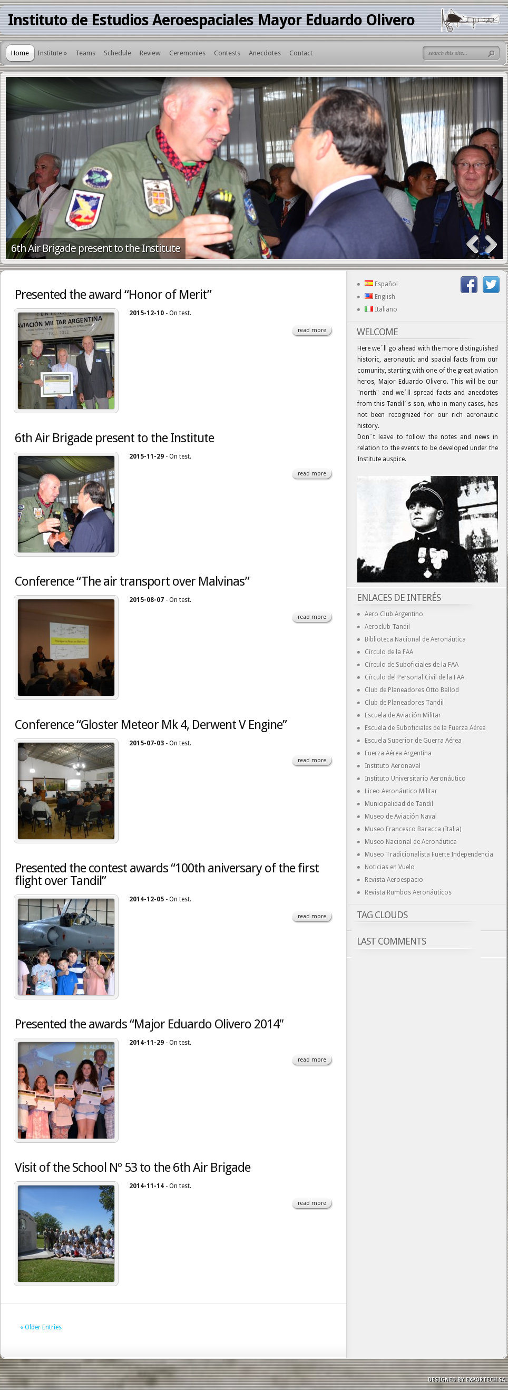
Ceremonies (187, 53)
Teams (85, 53)
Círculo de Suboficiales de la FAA (411, 664)
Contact (300, 53)
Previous (472, 244)
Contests (227, 53)
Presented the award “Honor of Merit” (113, 294)
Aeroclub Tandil (387, 626)
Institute (52, 53)
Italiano (381, 309)
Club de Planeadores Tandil (404, 702)
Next (491, 244)
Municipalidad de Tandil (399, 804)
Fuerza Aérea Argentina (398, 753)
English (380, 296)
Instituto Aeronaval (393, 766)
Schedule (117, 53)
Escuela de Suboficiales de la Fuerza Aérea (425, 728)
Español (381, 284)
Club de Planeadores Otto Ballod (412, 690)
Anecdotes (265, 53)
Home (20, 53)
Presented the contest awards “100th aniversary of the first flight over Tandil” (167, 874)
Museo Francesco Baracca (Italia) (413, 829)
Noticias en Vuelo (390, 867)
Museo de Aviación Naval (401, 816)
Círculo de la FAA (389, 652)
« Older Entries (41, 1327)
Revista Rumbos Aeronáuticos (408, 892)
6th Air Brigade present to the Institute (95, 248)
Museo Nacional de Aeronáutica (411, 841)
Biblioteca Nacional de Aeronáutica (415, 639)
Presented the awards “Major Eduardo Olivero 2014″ (149, 1024)
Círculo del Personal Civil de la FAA (414, 677)
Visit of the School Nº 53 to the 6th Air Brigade (132, 1167)
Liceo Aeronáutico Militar (401, 791)
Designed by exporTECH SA (466, 1380)
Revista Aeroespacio (394, 879)
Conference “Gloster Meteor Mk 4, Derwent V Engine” (151, 724)
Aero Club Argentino (394, 614)
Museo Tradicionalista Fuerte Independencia (429, 854)
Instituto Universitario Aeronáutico (415, 778)
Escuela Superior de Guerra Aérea (413, 740)
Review (150, 53)
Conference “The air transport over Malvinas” (132, 581)
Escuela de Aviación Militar (403, 715)
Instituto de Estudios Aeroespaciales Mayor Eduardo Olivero (211, 20)
